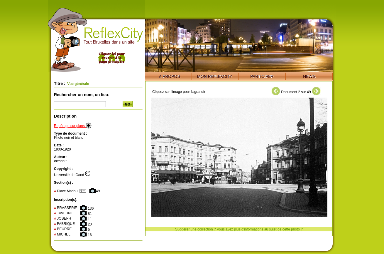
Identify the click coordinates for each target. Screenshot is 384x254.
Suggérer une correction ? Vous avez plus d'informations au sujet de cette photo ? (239, 229)
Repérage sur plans (73, 126)
